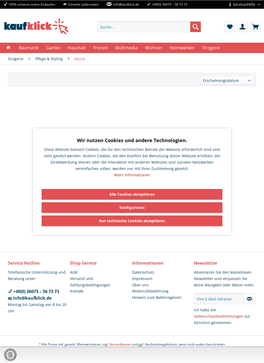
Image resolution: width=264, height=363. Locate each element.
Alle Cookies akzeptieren (132, 194)
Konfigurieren (132, 207)
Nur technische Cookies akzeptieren (132, 220)
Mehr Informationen (132, 174)
